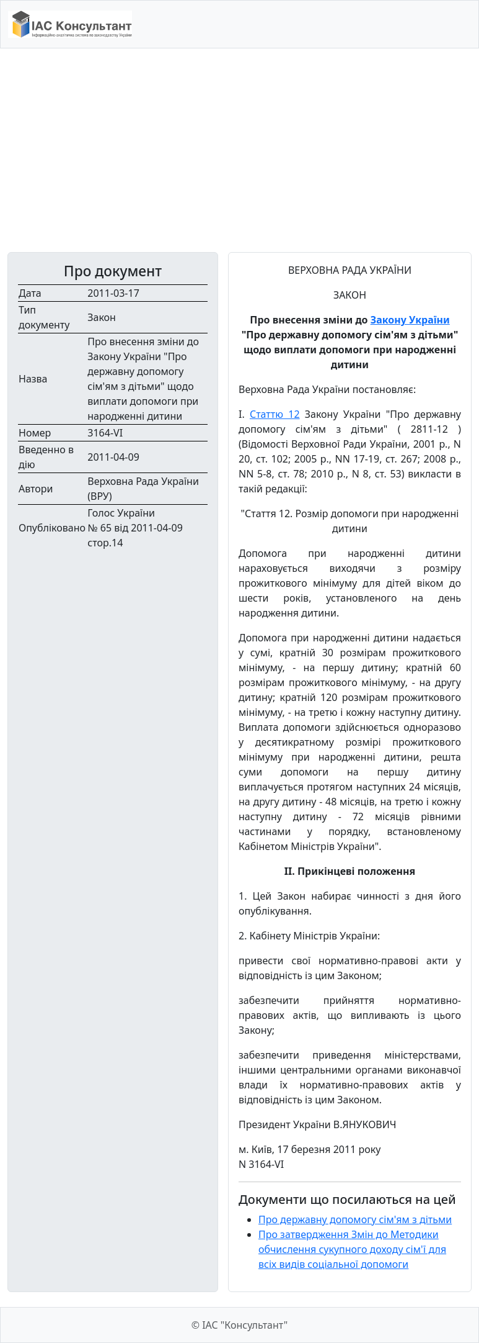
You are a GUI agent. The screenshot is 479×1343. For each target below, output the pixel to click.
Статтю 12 (275, 414)
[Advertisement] (239, 150)
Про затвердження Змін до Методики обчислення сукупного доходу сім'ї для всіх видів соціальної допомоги (352, 1249)
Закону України (410, 320)
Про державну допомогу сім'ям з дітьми (355, 1219)
